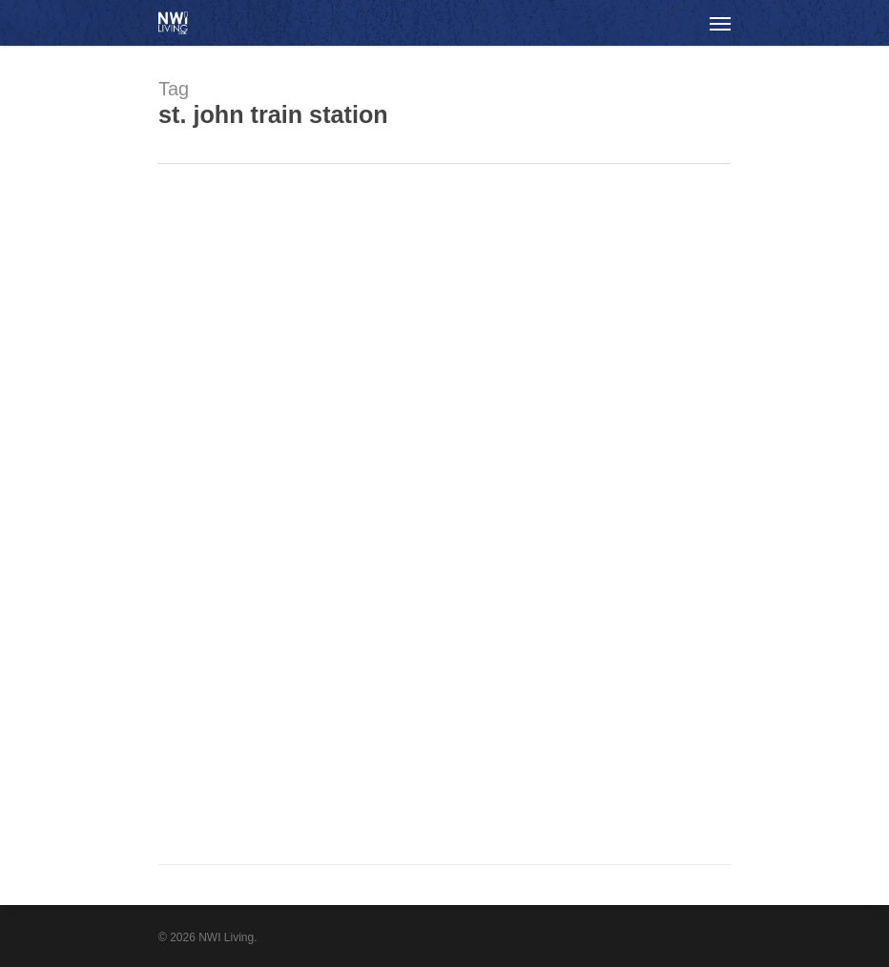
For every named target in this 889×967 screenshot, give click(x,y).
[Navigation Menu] (720, 22)
